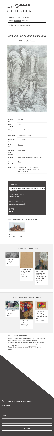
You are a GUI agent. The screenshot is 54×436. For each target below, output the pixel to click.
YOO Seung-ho (24, 41)
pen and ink (21, 150)
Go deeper (26, 17)
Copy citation (13, 190)
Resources (25, 20)
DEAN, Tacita (10, 262)
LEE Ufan (9, 313)
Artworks (11, 17)
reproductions (32, 346)
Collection (19, 11)
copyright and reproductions (24, 347)
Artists (18, 17)
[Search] (27, 25)
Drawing (20, 145)
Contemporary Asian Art (25, 135)
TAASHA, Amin (25, 325)
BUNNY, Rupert (25, 277)
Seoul (19, 162)
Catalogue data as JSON (16, 204)
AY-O (37, 320)
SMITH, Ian (39, 280)
